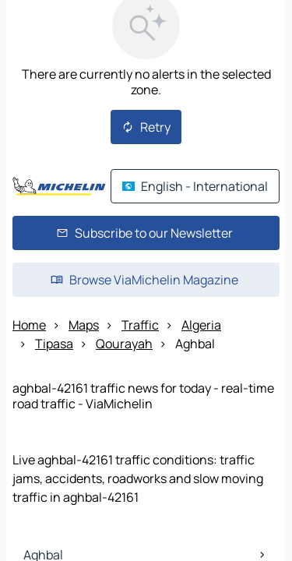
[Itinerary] (241, 313)
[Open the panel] (146, 352)
